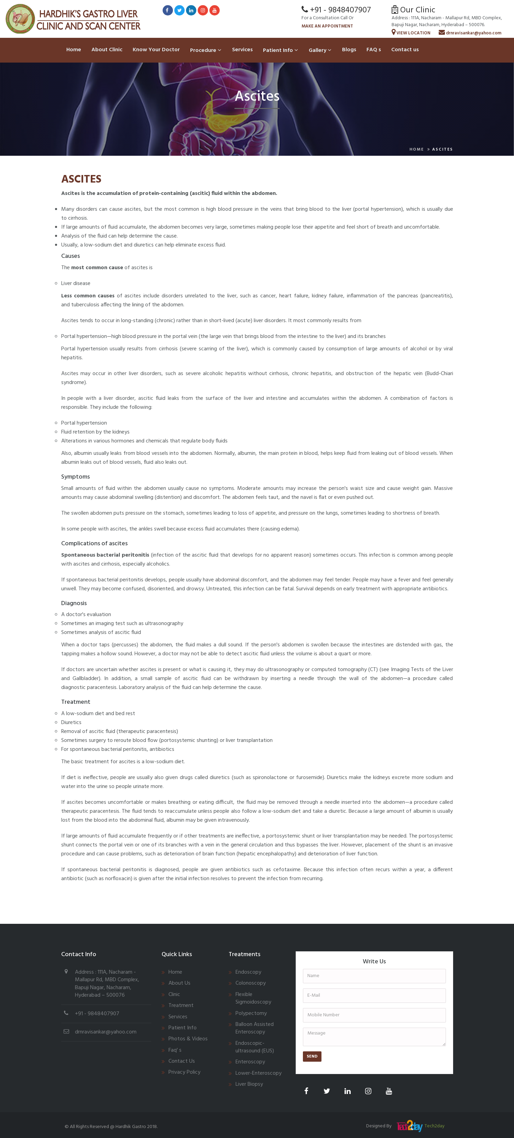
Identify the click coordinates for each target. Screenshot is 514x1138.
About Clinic (106, 49)
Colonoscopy (251, 983)
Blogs (349, 49)
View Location (411, 33)
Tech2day (435, 1126)
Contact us (405, 49)
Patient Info (280, 50)
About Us (179, 983)
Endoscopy (248, 972)
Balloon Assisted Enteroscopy (255, 1028)
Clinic (174, 994)
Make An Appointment (327, 26)
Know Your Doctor (156, 49)
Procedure (205, 50)
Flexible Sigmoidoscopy (253, 998)
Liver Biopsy (249, 1084)
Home (73, 49)
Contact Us (181, 1061)
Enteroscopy (250, 1062)
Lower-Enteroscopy (259, 1073)
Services (242, 49)
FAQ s (374, 49)
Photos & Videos (188, 1039)
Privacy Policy (184, 1072)
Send (312, 1056)
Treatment (181, 1005)
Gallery (320, 50)
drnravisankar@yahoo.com (470, 33)
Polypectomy (251, 1013)
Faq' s (175, 1050)
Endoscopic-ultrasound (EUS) (255, 1047)
